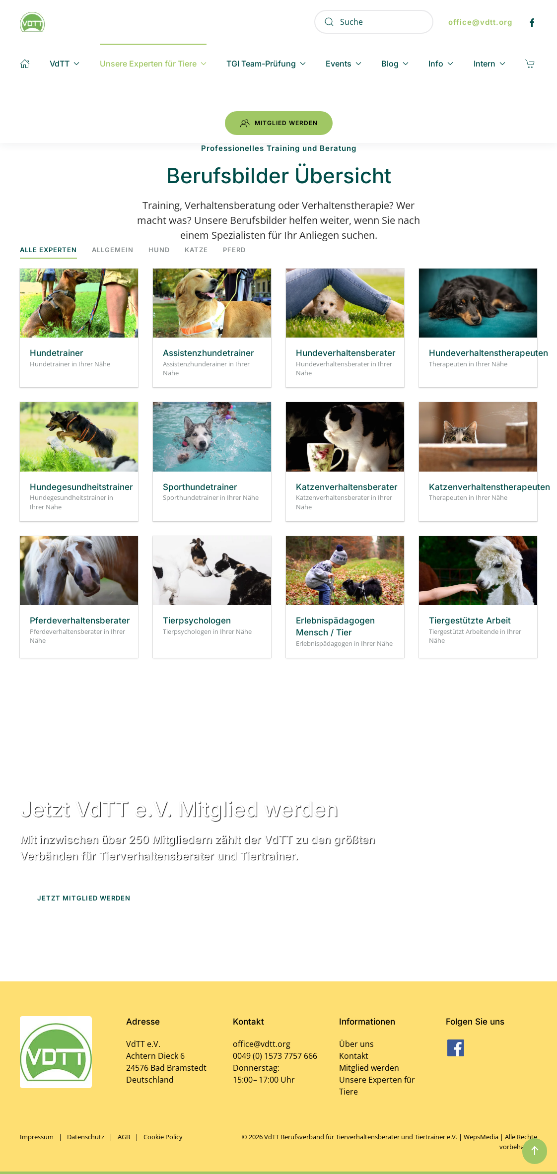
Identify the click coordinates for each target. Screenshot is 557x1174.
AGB (124, 1136)
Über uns (356, 1043)
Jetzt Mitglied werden (84, 898)
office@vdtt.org (480, 22)
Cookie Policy (163, 1136)
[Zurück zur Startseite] (32, 22)
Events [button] (343, 64)
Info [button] (440, 64)
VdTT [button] (64, 64)
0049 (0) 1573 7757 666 (275, 1055)
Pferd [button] (234, 250)
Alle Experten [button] (48, 250)
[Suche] (373, 22)
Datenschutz (85, 1136)
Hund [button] (159, 250)
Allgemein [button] (113, 250)
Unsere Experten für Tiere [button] (153, 64)
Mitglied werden (279, 123)
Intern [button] (489, 64)
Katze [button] (196, 250)
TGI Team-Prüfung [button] (266, 64)
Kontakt (353, 1055)
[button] (534, 1151)
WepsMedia (481, 1136)
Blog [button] (395, 64)
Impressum (37, 1136)
